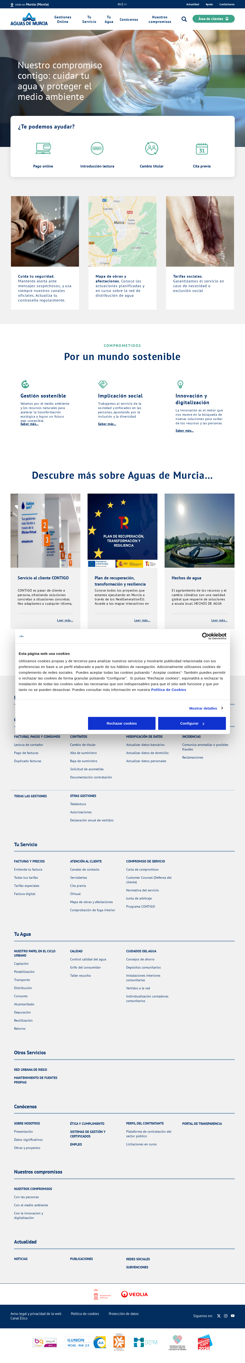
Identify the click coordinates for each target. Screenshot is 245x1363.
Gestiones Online (62, 19)
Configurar (123, 723)
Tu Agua (109, 19)
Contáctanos (227, 4)
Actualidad (192, 4)
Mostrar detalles (203, 708)
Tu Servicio (89, 19)
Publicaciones (81, 1259)
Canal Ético (18, 1318)
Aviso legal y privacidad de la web (35, 1313)
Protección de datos (124, 1313)
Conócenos (129, 19)
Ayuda (209, 4)
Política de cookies (85, 1313)
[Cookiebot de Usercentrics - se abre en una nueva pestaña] (205, 636)
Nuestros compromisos (160, 19)
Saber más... (30, 424)
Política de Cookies (168, 690)
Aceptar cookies (192, 723)
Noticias (20, 1259)
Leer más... (65, 620)
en (125, 4)
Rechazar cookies (53, 723)
